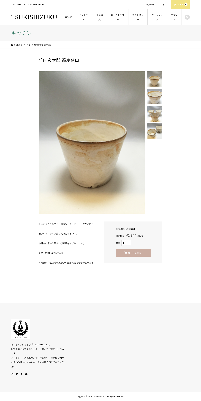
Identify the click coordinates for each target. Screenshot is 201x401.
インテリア (83, 17)
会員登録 (150, 4)
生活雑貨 (99, 17)
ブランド (174, 17)
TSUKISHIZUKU (34, 17)
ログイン (162, 4)
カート (182, 4)
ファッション (157, 17)
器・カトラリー (117, 17)
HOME (68, 17)
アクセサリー (137, 17)
